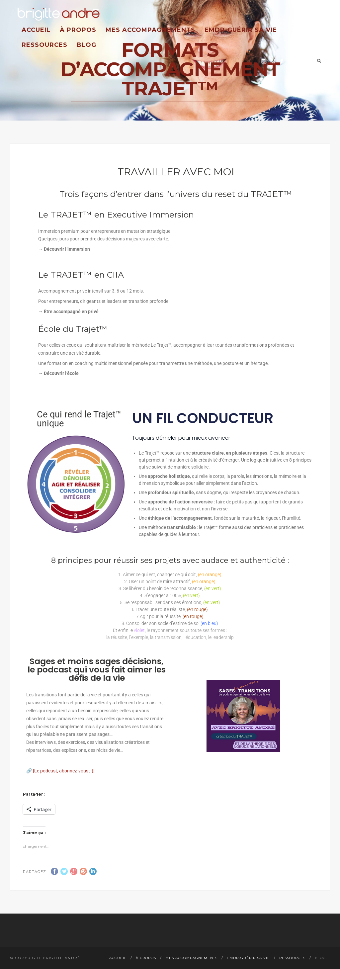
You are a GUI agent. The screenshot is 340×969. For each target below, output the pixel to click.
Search (319, 61)
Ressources (44, 44)
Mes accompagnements (150, 30)
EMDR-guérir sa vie (241, 30)
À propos (78, 30)
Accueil (36, 30)
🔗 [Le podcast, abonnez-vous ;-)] (60, 770)
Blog (86, 44)
